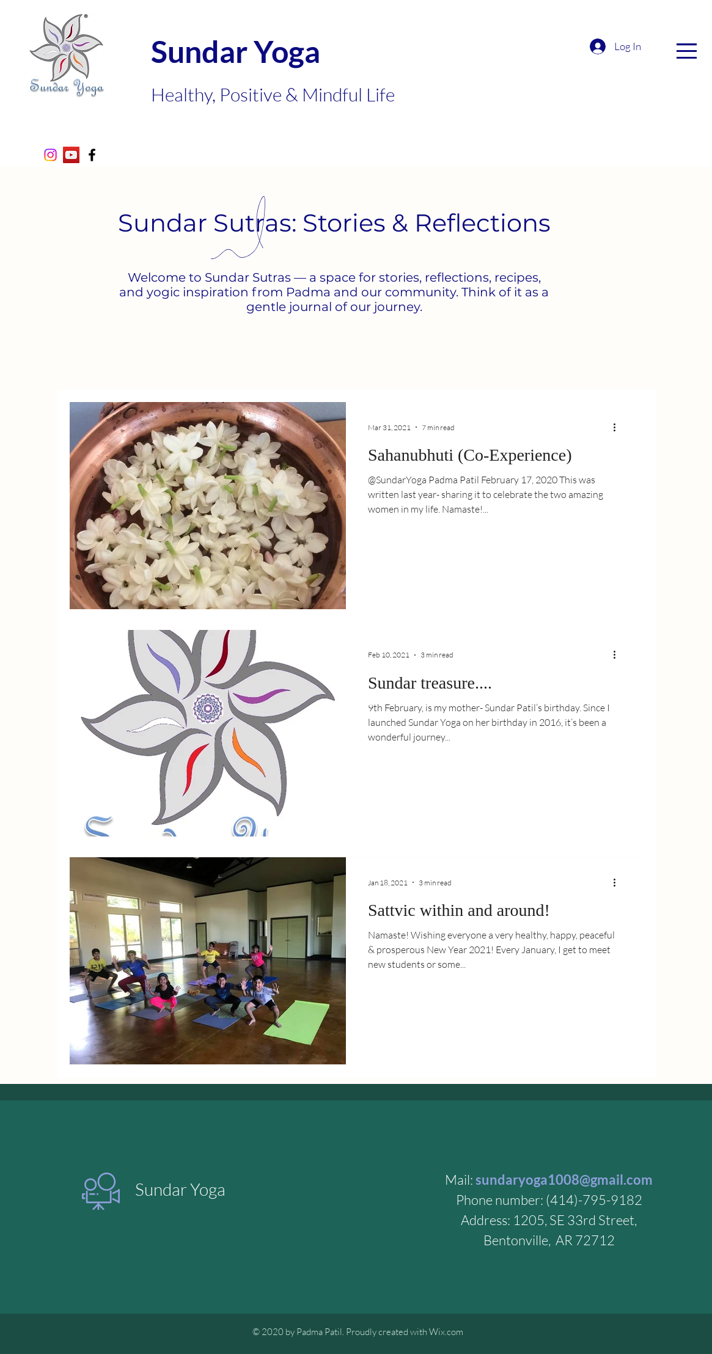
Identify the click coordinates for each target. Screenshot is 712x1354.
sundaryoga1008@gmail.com (564, 1179)
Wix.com (446, 1332)
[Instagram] (50, 155)
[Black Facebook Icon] (92, 155)
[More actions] (619, 427)
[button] (687, 51)
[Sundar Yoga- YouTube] (71, 155)
